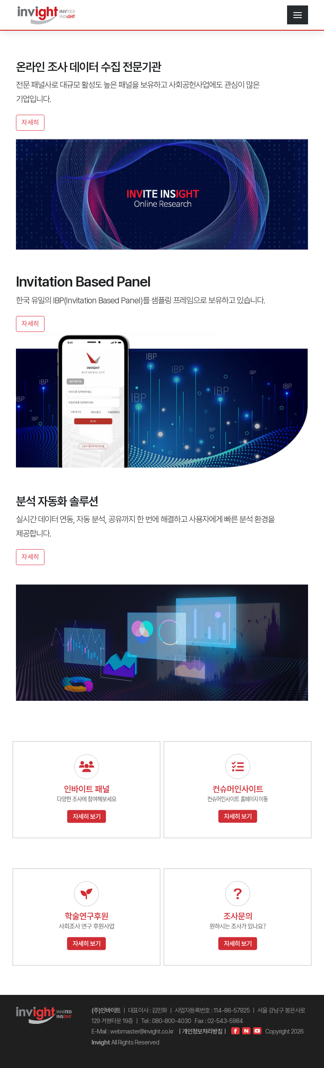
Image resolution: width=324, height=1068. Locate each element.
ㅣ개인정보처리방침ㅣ (202, 1031)
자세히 (30, 122)
